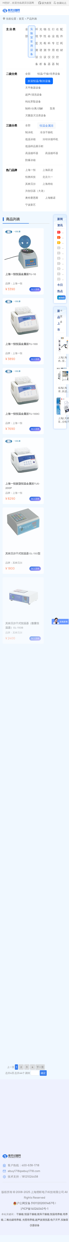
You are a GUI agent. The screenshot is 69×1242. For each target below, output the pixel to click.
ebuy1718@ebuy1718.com (24, 1171)
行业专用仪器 (53, 46)
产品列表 (32, 18)
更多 (61, 316)
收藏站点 (59, 3)
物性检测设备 (45, 46)
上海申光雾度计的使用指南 (61, 279)
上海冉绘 (48, 184)
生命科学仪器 (49, 46)
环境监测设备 (36, 46)
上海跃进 (48, 170)
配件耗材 (61, 39)
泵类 (52, 108)
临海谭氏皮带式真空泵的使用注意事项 (61, 247)
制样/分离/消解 (34, 108)
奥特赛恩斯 (31, 198)
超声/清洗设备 (33, 94)
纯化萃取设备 (33, 101)
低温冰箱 (30, 139)
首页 (21, 18)
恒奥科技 (30, 177)
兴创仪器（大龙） (35, 191)
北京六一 (48, 177)
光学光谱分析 (40, 46)
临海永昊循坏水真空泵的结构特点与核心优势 (61, 237)
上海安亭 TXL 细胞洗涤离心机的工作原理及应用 (61, 268)
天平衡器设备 (33, 87)
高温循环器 (31, 153)
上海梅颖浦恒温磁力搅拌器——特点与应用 (61, 263)
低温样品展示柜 (34, 146)
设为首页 (44, 3)
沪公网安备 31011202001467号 (34, 1203)
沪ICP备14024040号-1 (34, 1209)
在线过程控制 (57, 46)
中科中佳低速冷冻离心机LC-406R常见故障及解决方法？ (61, 242)
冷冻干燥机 (46, 132)
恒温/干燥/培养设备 (48, 74)
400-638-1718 (30, 1165)
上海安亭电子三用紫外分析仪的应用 (61, 273)
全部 (26, 32)
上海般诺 (50, 198)
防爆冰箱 (30, 160)
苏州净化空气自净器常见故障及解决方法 (61, 232)
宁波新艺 (30, 205)
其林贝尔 (30, 184)
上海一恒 (30, 170)
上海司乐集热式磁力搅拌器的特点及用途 (61, 258)
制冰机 (29, 132)
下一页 (40, 1067)
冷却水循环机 (50, 139)
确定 (43, 1073)
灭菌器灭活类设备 (35, 115)
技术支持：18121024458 (23, 1176)
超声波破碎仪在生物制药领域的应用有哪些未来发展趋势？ (61, 253)
